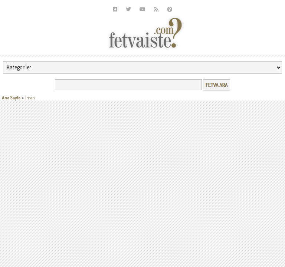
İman (30, 97)
